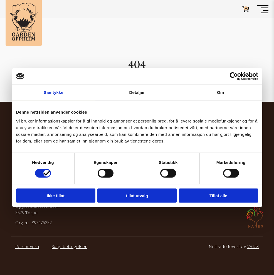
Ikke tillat (56, 195)
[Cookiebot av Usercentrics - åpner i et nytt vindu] (233, 76)
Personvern (27, 246)
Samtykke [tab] (53, 92)
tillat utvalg (137, 195)
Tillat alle (218, 195)
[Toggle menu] (262, 9)
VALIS (253, 246)
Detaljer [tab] (137, 92)
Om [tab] (220, 92)
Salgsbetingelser (69, 246)
